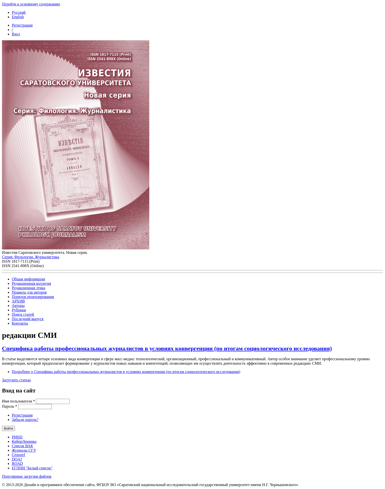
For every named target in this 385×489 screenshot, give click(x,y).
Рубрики (19, 310)
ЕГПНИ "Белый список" (32, 468)
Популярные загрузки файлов (26, 476)
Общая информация (28, 279)
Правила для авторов (29, 292)
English (18, 17)
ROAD (17, 463)
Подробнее (126, 372)
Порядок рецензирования (33, 297)
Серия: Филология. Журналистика (30, 257)
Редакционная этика (28, 288)
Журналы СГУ (24, 450)
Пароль (9, 406)
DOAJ (17, 459)
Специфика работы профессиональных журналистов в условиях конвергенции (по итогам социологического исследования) (167, 348)
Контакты (20, 323)
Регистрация (22, 25)
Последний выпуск (28, 319)
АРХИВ (18, 301)
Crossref (18, 455)
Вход (16, 34)
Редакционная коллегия (31, 283)
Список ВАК (22, 446)
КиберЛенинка (24, 441)
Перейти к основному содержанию (31, 4)
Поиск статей (23, 314)
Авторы (18, 305)
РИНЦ (17, 437)
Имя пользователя (18, 401)
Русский (19, 12)
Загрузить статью (16, 380)
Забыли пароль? (25, 419)
